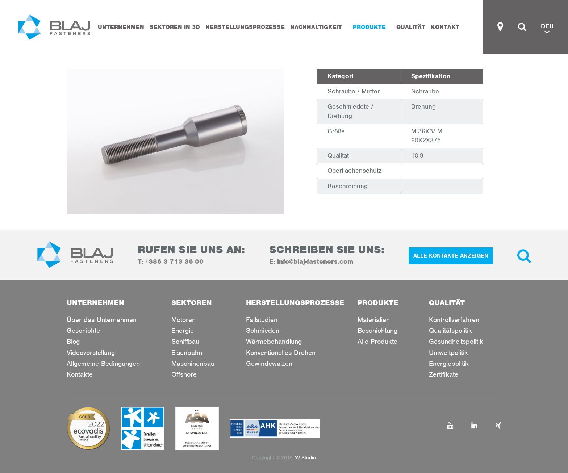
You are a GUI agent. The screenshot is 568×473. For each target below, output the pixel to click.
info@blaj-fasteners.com (315, 261)
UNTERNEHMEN (121, 27)
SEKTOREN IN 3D (175, 27)
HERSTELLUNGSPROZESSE (245, 27)
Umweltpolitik (448, 352)
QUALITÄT (410, 27)
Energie (182, 330)
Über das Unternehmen (102, 319)
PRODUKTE (369, 27)
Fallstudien (261, 319)
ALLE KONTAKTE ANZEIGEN (450, 255)
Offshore (184, 374)
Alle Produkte (377, 341)
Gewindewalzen (269, 363)
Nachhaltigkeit (316, 27)
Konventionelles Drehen (281, 352)
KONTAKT (445, 27)
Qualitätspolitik (450, 330)
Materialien (374, 319)
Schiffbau (185, 341)
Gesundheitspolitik (456, 341)
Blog (73, 341)
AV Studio (305, 458)
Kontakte (80, 374)
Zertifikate (443, 374)
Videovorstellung (91, 352)
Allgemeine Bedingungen (103, 363)
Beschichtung (377, 330)
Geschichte (83, 330)
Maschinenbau (192, 363)
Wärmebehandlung (274, 341)
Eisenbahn (186, 352)
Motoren (183, 319)
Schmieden (262, 330)
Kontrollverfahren (454, 319)
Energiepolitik (449, 363)
